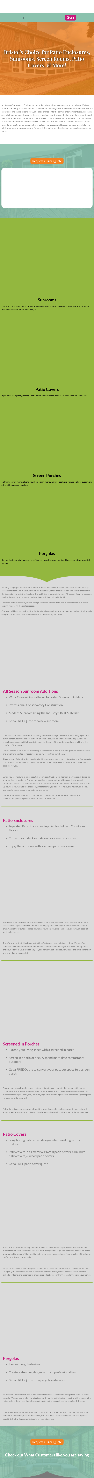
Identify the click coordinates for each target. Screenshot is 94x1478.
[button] (23, 17)
